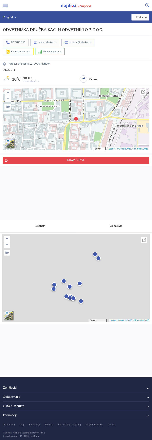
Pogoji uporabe (94, 424)
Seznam (38, 226)
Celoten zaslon (143, 92)
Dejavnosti (9, 424)
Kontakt (49, 424)
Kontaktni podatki (20, 51)
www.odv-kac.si (47, 42)
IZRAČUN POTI (76, 160)
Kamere (93, 79)
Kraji (22, 424)
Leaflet (112, 149)
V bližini (7, 70)
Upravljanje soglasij (69, 424)
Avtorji (111, 424)
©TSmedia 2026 (140, 149)
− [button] (8, 99)
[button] (8, 107)
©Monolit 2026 (124, 149)
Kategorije (34, 424)
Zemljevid (114, 226)
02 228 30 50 (18, 42)
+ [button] (8, 93)
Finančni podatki (52, 51)
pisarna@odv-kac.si (80, 42)
